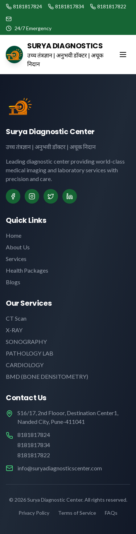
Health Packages (27, 270)
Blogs (13, 281)
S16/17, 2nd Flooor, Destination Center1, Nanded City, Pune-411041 (67, 417)
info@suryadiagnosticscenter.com (59, 468)
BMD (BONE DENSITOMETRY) (47, 376)
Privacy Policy (33, 513)
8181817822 (33, 454)
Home (13, 235)
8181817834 (33, 444)
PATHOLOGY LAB (29, 353)
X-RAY (14, 329)
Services (16, 258)
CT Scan (16, 318)
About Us (18, 247)
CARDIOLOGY (25, 364)
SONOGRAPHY (26, 341)
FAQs (111, 513)
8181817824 (33, 434)
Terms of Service (77, 513)
